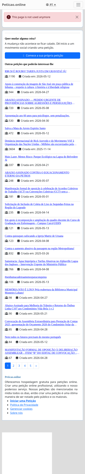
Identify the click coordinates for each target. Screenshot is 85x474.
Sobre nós (16, 413)
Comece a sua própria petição (42, 55)
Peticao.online (14, 4)
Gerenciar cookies (21, 409)
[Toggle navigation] (78, 4)
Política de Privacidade (24, 405)
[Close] (77, 17)
